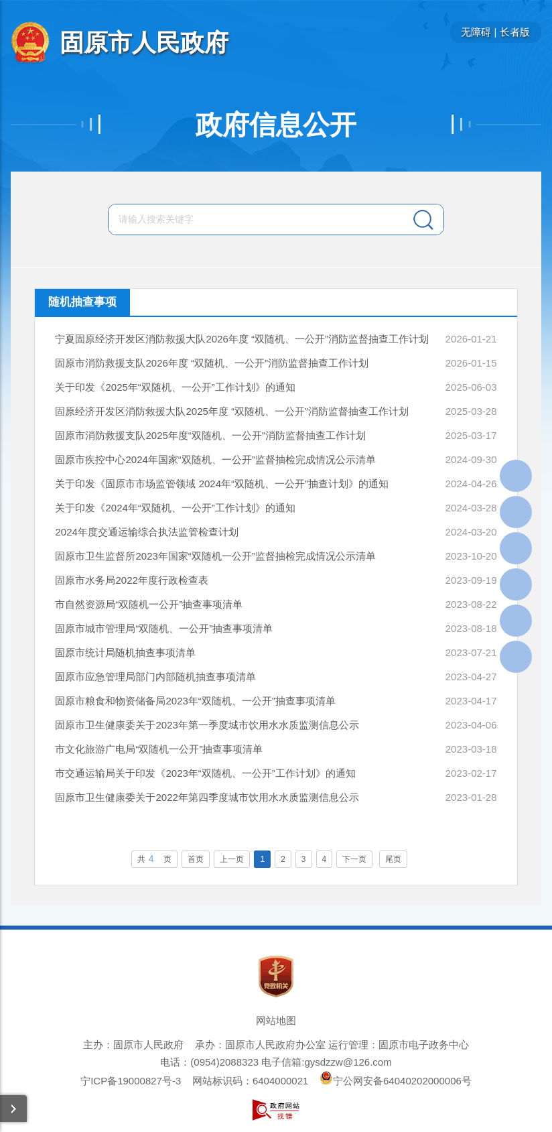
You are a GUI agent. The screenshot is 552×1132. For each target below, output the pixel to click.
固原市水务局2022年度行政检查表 (131, 580)
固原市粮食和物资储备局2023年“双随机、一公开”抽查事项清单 (195, 700)
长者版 (515, 32)
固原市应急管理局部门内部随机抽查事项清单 (155, 676)
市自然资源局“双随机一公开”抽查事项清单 (149, 604)
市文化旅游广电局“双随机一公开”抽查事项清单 (159, 749)
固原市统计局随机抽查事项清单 (125, 652)
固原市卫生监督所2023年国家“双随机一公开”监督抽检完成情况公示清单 (215, 556)
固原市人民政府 (144, 42)
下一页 (354, 859)
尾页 (393, 859)
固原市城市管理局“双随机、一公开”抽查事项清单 (164, 628)
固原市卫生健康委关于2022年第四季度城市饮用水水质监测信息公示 (206, 797)
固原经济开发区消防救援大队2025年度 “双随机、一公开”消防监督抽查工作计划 (232, 411)
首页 (196, 859)
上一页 (232, 859)
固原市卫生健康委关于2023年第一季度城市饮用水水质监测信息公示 (206, 725)
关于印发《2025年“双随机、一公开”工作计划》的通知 (175, 387)
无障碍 (476, 32)
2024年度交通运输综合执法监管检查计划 (146, 532)
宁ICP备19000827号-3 (130, 1080)
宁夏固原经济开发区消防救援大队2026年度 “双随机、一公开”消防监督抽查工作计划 (242, 338)
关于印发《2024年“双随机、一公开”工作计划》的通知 (175, 507)
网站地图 (276, 1020)
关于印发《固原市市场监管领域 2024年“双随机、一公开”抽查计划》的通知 (222, 483)
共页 (154, 858)
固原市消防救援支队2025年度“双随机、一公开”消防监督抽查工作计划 (210, 435)
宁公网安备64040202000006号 (396, 1080)
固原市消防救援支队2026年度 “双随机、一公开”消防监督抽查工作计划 (211, 363)
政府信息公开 (276, 124)
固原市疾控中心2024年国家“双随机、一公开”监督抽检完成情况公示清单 (215, 459)
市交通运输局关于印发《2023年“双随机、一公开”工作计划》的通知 (205, 773)
